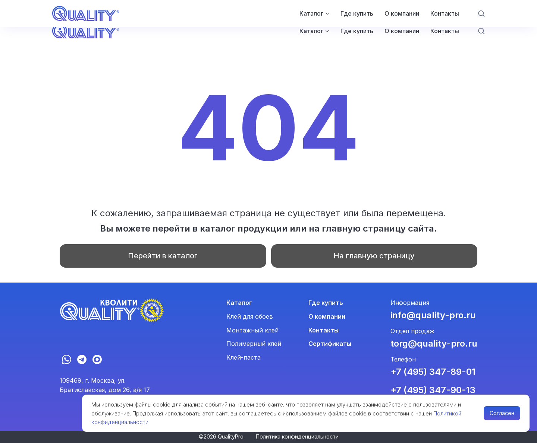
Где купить (356, 31)
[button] (481, 30)
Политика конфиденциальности (297, 436)
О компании (401, 31)
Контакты (444, 31)
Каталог (311, 31)
